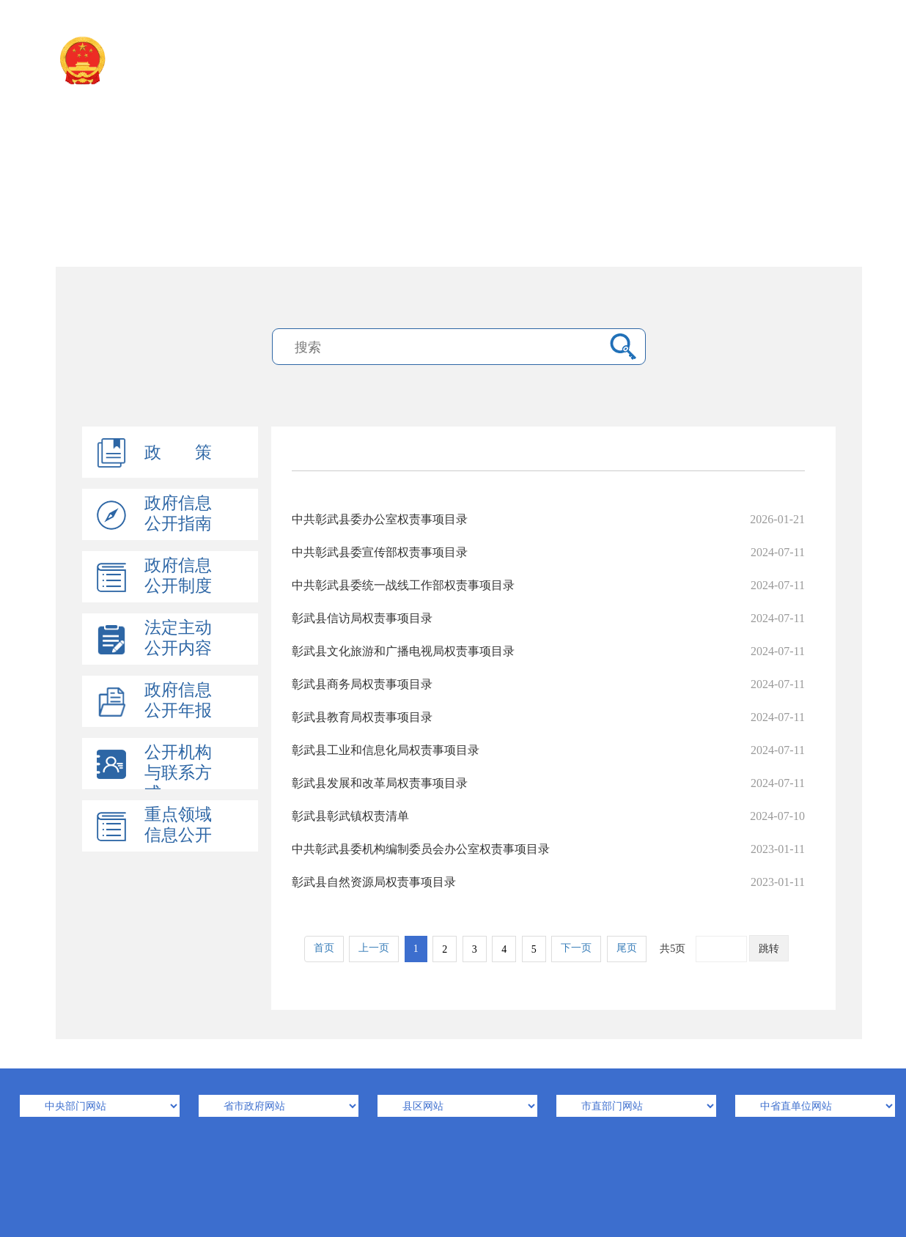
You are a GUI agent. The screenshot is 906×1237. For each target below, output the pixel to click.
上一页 (373, 947)
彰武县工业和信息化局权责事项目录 (548, 750)
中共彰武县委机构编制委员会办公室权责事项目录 (548, 848)
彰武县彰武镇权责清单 (548, 816)
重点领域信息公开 (178, 824)
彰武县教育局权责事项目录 (548, 717)
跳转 (769, 948)
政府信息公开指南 (178, 513)
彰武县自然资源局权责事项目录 (548, 881)
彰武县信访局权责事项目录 (548, 618)
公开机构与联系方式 (178, 772)
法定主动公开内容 (178, 637)
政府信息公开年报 (178, 700)
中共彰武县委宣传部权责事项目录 (548, 552)
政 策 (178, 452)
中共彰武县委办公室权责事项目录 (548, 519)
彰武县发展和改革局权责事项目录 (548, 783)
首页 (324, 947)
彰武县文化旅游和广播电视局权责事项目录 (548, 651)
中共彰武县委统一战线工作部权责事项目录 (548, 585)
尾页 (626, 947)
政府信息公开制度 (178, 575)
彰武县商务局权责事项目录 (548, 684)
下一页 (576, 947)
